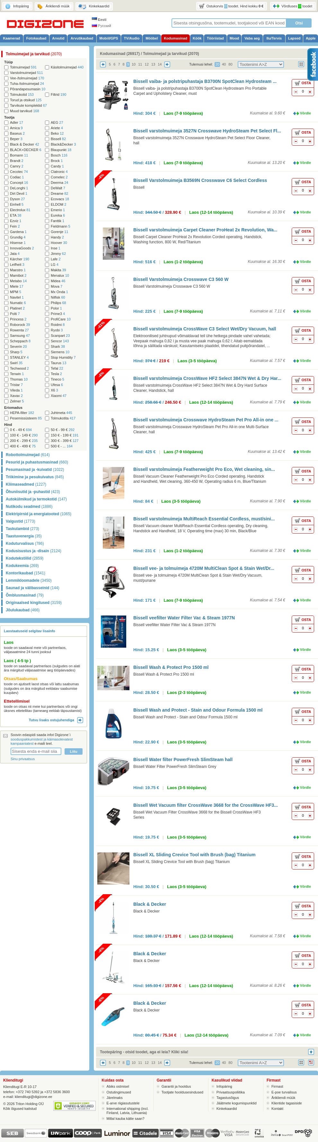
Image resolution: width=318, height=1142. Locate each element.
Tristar (16, 385)
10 (134, 64)
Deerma (59, 182)
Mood (234, 38)
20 (217, 64)
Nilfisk (58, 297)
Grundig (17, 237)
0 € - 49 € (21, 430)
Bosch (59, 155)
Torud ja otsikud (25, 100)
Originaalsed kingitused (34, 603)
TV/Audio (131, 38)
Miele (16, 286)
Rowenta (19, 330)
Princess (18, 319)
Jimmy (58, 254)
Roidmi (58, 325)
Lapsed (294, 38)
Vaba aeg (252, 38)
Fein (15, 226)
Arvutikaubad (82, 38)
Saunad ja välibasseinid (32, 588)
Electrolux (20, 210)
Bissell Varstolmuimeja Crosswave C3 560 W (180, 279)
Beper (16, 139)
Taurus (58, 363)
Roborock (20, 325)
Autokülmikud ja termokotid (36, 499)
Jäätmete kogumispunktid (236, 1103)
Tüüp (8, 62)
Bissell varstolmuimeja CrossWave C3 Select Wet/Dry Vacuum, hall (204, 328)
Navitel (17, 297)
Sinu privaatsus (23, 759)
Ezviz (15, 221)
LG (54, 264)
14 (160, 64)
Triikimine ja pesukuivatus (35, 477)
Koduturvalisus (25, 543)
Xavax (16, 396)
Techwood (19, 368)
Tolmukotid (22, 94)
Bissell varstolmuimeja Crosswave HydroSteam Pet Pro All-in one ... (205, 419)
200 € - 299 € (24, 441)
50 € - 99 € (63, 430)
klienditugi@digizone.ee (33, 1097)
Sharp (16, 352)
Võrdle (305, 113)
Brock (57, 161)
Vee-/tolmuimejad (27, 78)
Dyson (17, 199)
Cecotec (19, 172)
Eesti (99, 20)
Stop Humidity (63, 357)
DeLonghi (19, 188)
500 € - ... (62, 446)
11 (140, 64)
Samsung (20, 335)
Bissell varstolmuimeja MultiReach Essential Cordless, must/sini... (204, 518)
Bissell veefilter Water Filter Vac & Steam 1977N (184, 617)
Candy (57, 166)
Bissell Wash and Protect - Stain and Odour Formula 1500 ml (197, 710)
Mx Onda (59, 292)
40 (224, 64)
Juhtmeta (61, 413)
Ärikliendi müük (283, 1098)
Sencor (60, 341)
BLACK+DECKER (25, 150)
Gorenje (59, 232)
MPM (15, 292)
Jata (15, 254)
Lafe (56, 259)
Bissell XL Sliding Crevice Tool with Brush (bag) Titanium (194, 854)
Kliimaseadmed (26, 484)
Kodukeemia (22, 566)
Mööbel (152, 38)
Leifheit (17, 264)
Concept (19, 182)
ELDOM (58, 204)
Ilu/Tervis (274, 38)
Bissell (58, 139)
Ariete (57, 128)
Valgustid (20, 521)
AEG (57, 122)
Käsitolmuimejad (67, 67)
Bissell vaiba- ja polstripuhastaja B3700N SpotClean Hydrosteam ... (205, 81)
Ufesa (57, 385)
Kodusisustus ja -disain (33, 551)
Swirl (16, 363)
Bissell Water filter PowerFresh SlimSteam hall (183, 759)
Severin (18, 346)
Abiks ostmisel (118, 1086)
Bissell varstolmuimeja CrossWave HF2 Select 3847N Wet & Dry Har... (207, 378)
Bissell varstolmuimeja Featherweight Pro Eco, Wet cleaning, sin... (204, 469)
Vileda (16, 390)
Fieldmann (60, 226)
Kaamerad (11, 38)
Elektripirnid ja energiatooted (38, 514)
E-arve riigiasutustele (123, 1103)
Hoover (59, 243)
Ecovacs (60, 199)
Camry (16, 166)
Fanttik (57, 221)
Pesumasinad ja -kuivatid (35, 470)
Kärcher (19, 259)
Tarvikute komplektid (28, 105)
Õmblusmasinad (25, 595)
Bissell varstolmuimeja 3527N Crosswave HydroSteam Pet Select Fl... (207, 130)
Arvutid (58, 38)
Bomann (19, 155)
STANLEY (19, 357)
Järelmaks (115, 1098)
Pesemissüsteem (26, 418)
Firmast (277, 1086)
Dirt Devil (18, 193)
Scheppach (20, 341)
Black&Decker (63, 144)
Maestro (18, 270)
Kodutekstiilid (24, 558)
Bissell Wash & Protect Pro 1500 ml (170, 667)
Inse (55, 248)
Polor (56, 308)
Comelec (59, 177)
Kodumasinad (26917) (120, 53)
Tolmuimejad (23, 67)
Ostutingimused (119, 1092)
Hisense (18, 243)
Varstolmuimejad (26, 73)
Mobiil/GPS (108, 38)
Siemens (60, 352)
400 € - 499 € (23, 446)
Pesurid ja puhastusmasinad (37, 462)
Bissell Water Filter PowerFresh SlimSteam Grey (174, 766)
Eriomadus (13, 407)
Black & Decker (24, 144)
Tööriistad (215, 38)
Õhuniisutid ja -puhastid (33, 492)
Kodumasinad (175, 38)
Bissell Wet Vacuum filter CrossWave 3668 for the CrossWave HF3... (205, 805)
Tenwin (17, 374)
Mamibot (18, 275)
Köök (197, 38)
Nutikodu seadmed (29, 506)
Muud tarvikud (24, 111)
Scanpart (60, 335)
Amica (16, 128)
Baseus (17, 133)
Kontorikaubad (25, 573)
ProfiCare (61, 319)
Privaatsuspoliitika (230, 1092)
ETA (15, 215)
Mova (56, 286)
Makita (58, 270)
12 (147, 64)
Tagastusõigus (227, 1098)
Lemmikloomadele (29, 580)
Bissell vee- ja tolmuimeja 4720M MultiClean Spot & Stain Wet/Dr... (203, 568)
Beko (57, 133)
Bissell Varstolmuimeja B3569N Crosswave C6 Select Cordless (200, 180)
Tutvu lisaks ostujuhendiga (56, 720)
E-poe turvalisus (284, 1092)
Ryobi (57, 330)
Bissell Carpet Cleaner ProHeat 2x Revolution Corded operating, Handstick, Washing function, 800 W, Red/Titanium (197, 239)
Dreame (59, 193)
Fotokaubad (36, 38)
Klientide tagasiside (286, 1103)
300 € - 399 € (64, 441)
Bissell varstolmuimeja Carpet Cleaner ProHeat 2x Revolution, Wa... (205, 229)
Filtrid (58, 94)
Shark (58, 346)
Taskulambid (22, 529)
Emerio (58, 210)
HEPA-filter (22, 413)
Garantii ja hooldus (176, 1086)
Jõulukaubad (23, 610)
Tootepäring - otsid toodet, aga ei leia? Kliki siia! (144, 1052)
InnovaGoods (22, 248)
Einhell (16, 204)
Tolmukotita (63, 418)
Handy (57, 237)
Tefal (57, 368)
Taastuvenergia (24, 536)
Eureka (58, 215)
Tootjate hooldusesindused (182, 1092)
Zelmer (17, 401)
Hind (8, 425)
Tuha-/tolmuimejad (27, 83)
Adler (16, 122)
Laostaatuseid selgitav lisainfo (29, 631)
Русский (101, 26)
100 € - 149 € (24, 435)
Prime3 (58, 314)
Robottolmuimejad (28, 455)
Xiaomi (58, 396)
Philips (58, 303)
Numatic (18, 303)
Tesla (56, 374)
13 (153, 64)
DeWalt (58, 188)
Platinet (17, 308)
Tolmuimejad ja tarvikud (34, 54)
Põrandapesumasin (27, 89)
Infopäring (224, 1086)
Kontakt (277, 1109)
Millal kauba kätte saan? (126, 1118)
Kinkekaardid (226, 1109)
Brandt (16, 161)
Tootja (9, 117)
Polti (15, 314)
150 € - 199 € (64, 435)
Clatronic (59, 172)
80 (230, 64)
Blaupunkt (61, 150)
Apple (311, 38)
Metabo (18, 281)
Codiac (17, 177)
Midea (58, 281)
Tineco (57, 379)
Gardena (18, 232)
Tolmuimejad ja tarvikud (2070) (171, 53)
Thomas (19, 379)
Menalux (60, 275)
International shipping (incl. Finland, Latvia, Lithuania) (128, 1111)
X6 (54, 390)
